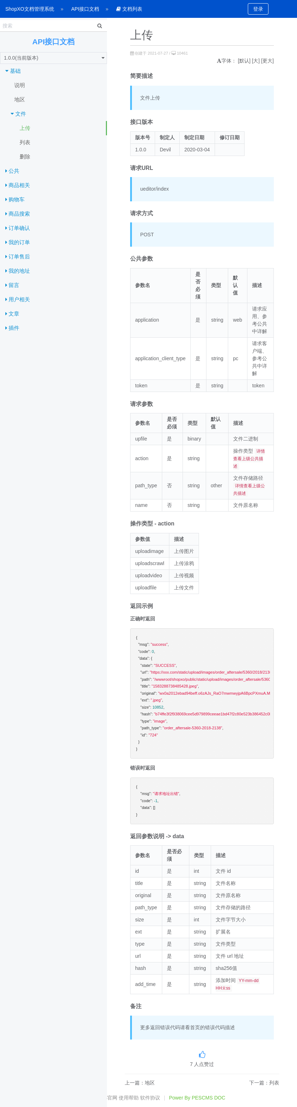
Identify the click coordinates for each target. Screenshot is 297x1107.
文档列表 (129, 9)
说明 (19, 85)
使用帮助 (129, 1098)
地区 (19, 99)
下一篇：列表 (264, 1083)
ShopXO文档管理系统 (29, 9)
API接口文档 (85, 9)
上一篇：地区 (140, 1083)
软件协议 (150, 1098)
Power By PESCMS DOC (197, 1098)
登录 (258, 9)
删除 (25, 157)
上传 (25, 128)
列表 (25, 142)
